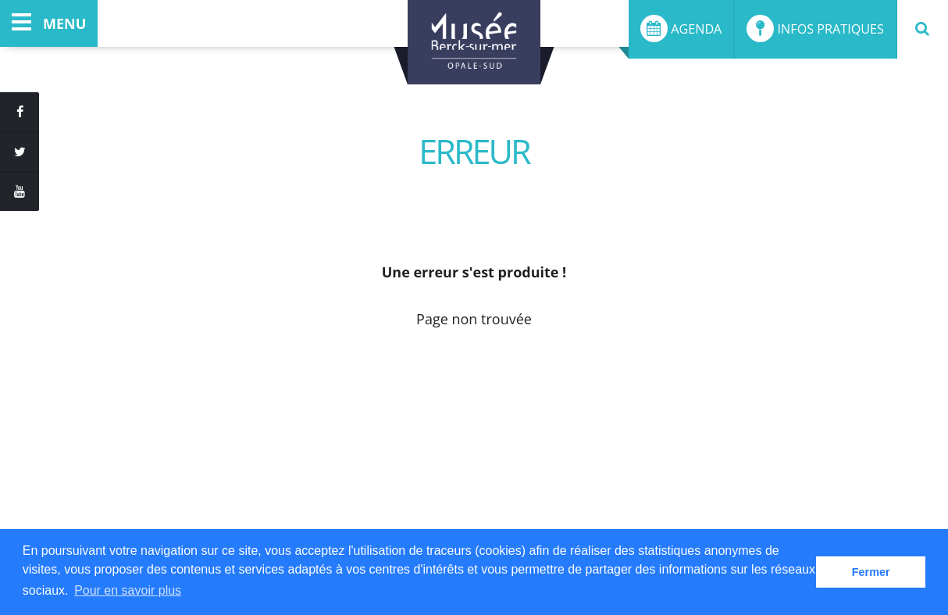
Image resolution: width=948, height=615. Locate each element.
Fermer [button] (871, 572)
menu (49, 23)
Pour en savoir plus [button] (127, 590)
